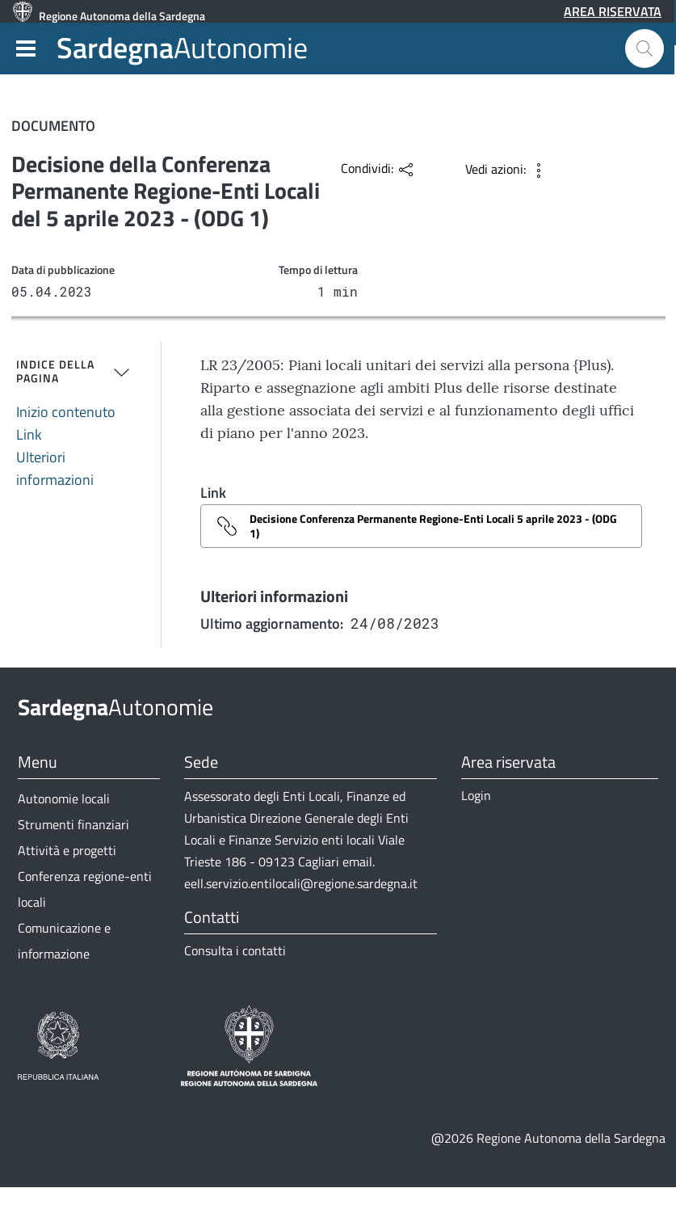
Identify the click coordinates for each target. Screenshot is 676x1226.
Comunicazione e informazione (132, 104)
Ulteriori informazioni (55, 507)
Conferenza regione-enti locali (85, 927)
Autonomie (182, 57)
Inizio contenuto (65, 450)
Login (476, 834)
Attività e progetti (67, 889)
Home (25, 104)
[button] (25, 56)
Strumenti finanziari (73, 863)
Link (29, 473)
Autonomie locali (64, 837)
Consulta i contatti (235, 989)
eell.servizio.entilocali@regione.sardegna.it (301, 922)
